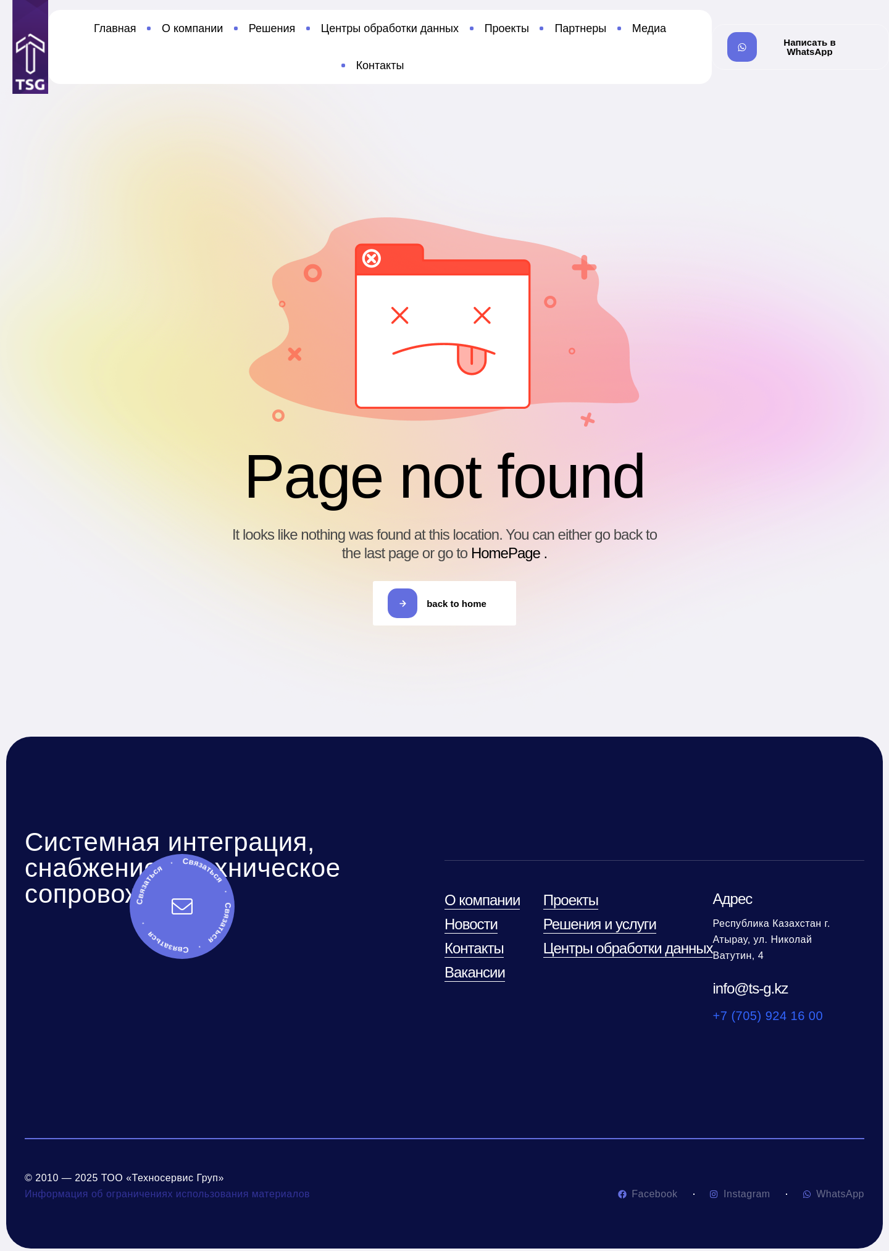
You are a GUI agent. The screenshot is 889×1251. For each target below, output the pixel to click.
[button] (800, 47)
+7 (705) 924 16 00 (768, 1016)
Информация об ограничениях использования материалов (167, 1194)
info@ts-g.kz (750, 988)
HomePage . (509, 553)
